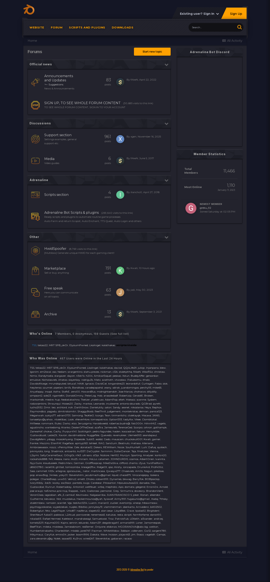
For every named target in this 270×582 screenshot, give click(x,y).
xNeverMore (82, 419)
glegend (140, 486)
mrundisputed (57, 383)
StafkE (66, 391)
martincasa (98, 471)
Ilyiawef (108, 498)
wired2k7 (88, 538)
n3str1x (80, 375)
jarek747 (85, 530)
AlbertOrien (147, 459)
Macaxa (146, 415)
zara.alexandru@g (41, 538)
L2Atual (70, 514)
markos (87, 403)
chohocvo (140, 391)
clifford (123, 463)
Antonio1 (78, 486)
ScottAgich (84, 431)
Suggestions (56, 84)
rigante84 (58, 395)
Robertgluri (37, 510)
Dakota (94, 534)
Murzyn (125, 455)
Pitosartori (109, 482)
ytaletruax (97, 399)
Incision (112, 534)
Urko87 (70, 510)
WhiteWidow (111, 530)
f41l (51, 459)
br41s (68, 387)
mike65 (157, 387)
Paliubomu (134, 379)
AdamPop (111, 399)
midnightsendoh (107, 391)
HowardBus (88, 391)
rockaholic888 (38, 459)
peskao (117, 375)
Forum (57, 27)
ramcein (51, 502)
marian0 (103, 502)
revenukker (120, 435)
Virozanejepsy (140, 475)
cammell (41, 471)
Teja (133, 451)
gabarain (116, 538)
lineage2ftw (88, 467)
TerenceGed (125, 427)
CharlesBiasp (48, 479)
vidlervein (137, 530)
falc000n (137, 423)
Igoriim (34, 371)
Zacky (78, 403)
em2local (45, 371)
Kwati (134, 268)
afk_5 (61, 494)
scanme (141, 399)
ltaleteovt (67, 518)
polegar (34, 479)
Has (153, 482)
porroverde (83, 514)
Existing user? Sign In (199, 14)
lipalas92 (140, 510)
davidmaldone (77, 435)
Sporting (136, 455)
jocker (71, 534)
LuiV (144, 447)
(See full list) (119, 333)
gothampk (160, 427)
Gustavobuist (38, 435)
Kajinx (64, 522)
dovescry (139, 490)
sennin (73, 522)
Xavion (63, 435)
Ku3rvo (77, 538)
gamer (156, 439)
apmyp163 (81, 443)
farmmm (107, 451)
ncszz (52, 447)
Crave (130, 510)
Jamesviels (110, 427)
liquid (115, 475)
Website (37, 27)
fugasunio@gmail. (138, 498)
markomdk (37, 399)
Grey (116, 490)
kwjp (86, 482)
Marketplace (55, 268)
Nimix (33, 375)
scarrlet (61, 502)
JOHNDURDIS (119, 459)
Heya (148, 407)
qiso (110, 467)
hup (57, 399)
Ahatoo (62, 379)
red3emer (88, 526)
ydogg (51, 439)
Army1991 (120, 498)
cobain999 (102, 479)
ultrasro (87, 455)
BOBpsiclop (152, 479)
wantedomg (52, 427)
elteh (122, 399)
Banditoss (78, 387)
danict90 (155, 514)
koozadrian (128, 431)
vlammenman (113, 506)
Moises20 (67, 403)
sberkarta (129, 506)
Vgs (70, 502)
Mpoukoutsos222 (127, 482)
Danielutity (97, 407)
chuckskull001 (133, 439)
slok (165, 383)
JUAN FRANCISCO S (119, 494)
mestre (49, 399)
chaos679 (125, 475)
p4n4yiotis (36, 451)
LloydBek (120, 510)
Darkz (66, 423)
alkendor (155, 494)
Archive (50, 314)
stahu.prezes (91, 371)
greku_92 (205, 207)
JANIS (155, 415)
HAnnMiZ (150, 423)
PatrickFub (122, 518)
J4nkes (53, 475)
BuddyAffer (138, 375)
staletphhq (125, 371)
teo (53, 407)
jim (133, 534)
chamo (133, 463)
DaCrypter (93, 451)
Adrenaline (39, 180)
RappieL (74, 490)
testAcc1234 (80, 502)
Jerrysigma (85, 423)
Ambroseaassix (39, 447)
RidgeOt (102, 467)
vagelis (161, 423)
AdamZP (95, 522)
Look (71, 419)
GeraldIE (138, 395)
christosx (159, 371)
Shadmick (57, 451)
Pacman (97, 530)
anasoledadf (111, 395)
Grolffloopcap (93, 463)
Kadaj (154, 498)
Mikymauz (36, 534)
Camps (161, 534)
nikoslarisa (137, 407)
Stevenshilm (76, 475)
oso (54, 371)
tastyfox (128, 419)
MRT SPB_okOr (58, 345)
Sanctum (111, 443)
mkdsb (75, 530)
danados (144, 482)
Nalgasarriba (97, 494)
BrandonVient (154, 490)
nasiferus (82, 510)
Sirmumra (126, 490)
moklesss (57, 526)
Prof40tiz (157, 467)
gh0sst (60, 467)
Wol (58, 498)
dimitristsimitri (67, 411)
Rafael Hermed (52, 518)
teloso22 (43, 345)
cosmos (133, 459)
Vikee (137, 419)
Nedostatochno (70, 399)
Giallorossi (93, 490)
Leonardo (99, 403)
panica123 (156, 411)
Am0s (139, 471)
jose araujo (36, 490)
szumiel (47, 387)
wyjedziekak (60, 506)
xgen (133, 136)
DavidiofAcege (38, 383)
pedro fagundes (102, 431)
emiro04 (61, 534)
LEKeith (134, 518)
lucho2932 (36, 407)
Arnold (163, 486)
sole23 (47, 395)
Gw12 (147, 530)
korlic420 (160, 455)
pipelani (58, 387)
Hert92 (115, 455)
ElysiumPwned (78, 345)
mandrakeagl (82, 518)
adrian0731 (63, 415)
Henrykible (152, 431)
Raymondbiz (38, 411)
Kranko (65, 427)
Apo (120, 486)
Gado (107, 439)
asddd (99, 439)
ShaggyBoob (85, 411)
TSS (32, 367)
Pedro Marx (65, 463)
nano (66, 459)
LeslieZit (52, 435)
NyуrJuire (36, 463)
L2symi (34, 455)
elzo (74, 423)
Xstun (126, 375)
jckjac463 (124, 534)
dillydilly (152, 391)
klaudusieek (50, 463)
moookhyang (64, 439)
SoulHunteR (133, 447)
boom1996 (82, 534)
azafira (98, 427)
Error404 (152, 486)
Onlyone (100, 526)
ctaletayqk (134, 415)
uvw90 (62, 479)
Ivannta (160, 459)
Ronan (144, 494)
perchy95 (145, 387)
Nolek (57, 538)
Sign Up (236, 14)
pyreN (156, 403)
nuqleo (73, 506)
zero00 (75, 391)
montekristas (130, 411)
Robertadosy (64, 486)
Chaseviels (128, 471)
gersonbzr (152, 375)
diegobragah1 (110, 522)
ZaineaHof (36, 431)
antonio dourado (130, 403)
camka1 (70, 494)
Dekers (98, 447)
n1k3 (78, 455)
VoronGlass (36, 494)
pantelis (77, 482)
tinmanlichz (119, 415)
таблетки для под (55, 490)
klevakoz (49, 498)
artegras (60, 471)
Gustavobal (37, 486)
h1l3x (51, 471)
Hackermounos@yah (90, 498)
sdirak (116, 387)
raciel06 (49, 467)
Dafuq (152, 447)
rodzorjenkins (38, 403)
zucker (114, 502)
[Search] (212, 27)
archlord (62, 407)
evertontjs (126, 502)
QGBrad (146, 403)
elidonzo (112, 526)
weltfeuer (90, 486)
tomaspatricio (99, 419)
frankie (34, 443)
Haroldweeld (100, 423)
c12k (115, 371)
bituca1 (72, 383)
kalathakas (108, 345)
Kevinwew (82, 494)
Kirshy (118, 467)
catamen (103, 459)
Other (34, 237)
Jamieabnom (72, 526)
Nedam (62, 371)
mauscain (118, 439)
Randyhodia (45, 375)
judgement (114, 411)
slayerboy (74, 379)
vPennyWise (65, 447)
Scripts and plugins (87, 27)
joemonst (106, 490)
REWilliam (109, 447)
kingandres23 (116, 383)
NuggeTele (93, 435)
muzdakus (68, 498)
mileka (47, 526)
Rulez (58, 423)
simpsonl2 (36, 395)
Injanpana (152, 367)
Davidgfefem (38, 439)
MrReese (35, 423)
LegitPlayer (58, 510)
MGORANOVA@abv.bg (133, 526)
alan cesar (107, 510)
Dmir (47, 407)
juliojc (141, 367)
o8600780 (36, 467)
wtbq (101, 486)
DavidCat (101, 383)
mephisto (111, 486)
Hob (99, 395)
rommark (47, 423)
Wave (103, 534)
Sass (32, 471)
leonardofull (133, 383)
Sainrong (77, 415)
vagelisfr (150, 534)
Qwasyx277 (113, 471)
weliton (153, 526)
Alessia (58, 459)
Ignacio (89, 383)
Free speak (53, 288)
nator (86, 471)
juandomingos (130, 387)
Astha (56, 391)
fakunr (141, 431)
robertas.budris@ (119, 423)
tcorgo (99, 415)
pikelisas (159, 471)
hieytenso (36, 387)
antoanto (70, 451)
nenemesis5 (98, 514)
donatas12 (86, 447)
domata (129, 486)
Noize (120, 447)
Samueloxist (99, 518)
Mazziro (45, 443)
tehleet (93, 443)
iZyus (142, 463)
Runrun (50, 486)
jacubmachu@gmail (98, 475)
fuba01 (48, 514)
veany (107, 387)
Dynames (116, 479)
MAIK (80, 383)
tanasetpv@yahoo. (41, 419)
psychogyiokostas (40, 506)
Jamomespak (152, 522)
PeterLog (90, 395)
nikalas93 (35, 518)
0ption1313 (115, 419)
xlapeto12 (94, 510)
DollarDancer (122, 451)
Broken (148, 395)
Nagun (148, 471)
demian (143, 411)
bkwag (127, 479)
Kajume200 (52, 522)
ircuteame (112, 403)
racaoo (128, 538)
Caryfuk (49, 534)
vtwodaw (120, 379)
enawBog (42, 475)
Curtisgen (148, 383)
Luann (93, 502)
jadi (133, 289)
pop (32, 475)
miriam (83, 459)
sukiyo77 (50, 415)
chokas (48, 431)
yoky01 (63, 475)
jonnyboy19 (96, 506)
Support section (58, 135)
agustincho (37, 427)
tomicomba (72, 467)
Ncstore (104, 455)
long (47, 451)
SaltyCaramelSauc (51, 455)
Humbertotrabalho (41, 530)
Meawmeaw (149, 502)
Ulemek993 (135, 435)
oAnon (148, 427)
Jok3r (48, 482)
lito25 (74, 459)
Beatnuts (124, 443)
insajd (48, 391)
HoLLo (93, 459)
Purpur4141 (69, 431)
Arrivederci (142, 506)
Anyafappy (37, 391)
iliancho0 (136, 192)
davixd (118, 367)
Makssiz (130, 399)
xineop (137, 502)
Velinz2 (72, 479)
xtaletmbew (37, 502)
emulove (35, 379)
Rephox (156, 407)
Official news (41, 64)
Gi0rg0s (69, 455)
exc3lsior (66, 482)
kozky (56, 482)
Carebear (96, 482)
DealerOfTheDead (82, 427)
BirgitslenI (153, 510)
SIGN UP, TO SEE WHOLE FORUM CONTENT (82, 103)
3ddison (125, 530)
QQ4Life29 (130, 367)
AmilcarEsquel (102, 375)
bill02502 (156, 506)
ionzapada (129, 467)
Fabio (158, 383)
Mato (97, 379)
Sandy (116, 407)
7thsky (163, 498)
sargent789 (159, 530)
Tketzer (85, 399)
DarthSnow (81, 407)
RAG (101, 443)
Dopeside (79, 439)
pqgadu (52, 411)
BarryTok (138, 479)
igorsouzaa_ (74, 471)
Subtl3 (90, 439)
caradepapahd (94, 387)
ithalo (146, 379)
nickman (105, 371)
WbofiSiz (147, 371)
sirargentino (75, 371)
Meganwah (37, 415)
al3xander (147, 518)
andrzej (158, 518)
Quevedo (106, 435)
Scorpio (138, 427)
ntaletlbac (60, 419)
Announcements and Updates (58, 78)
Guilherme (36, 498)
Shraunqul (54, 403)
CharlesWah (62, 530)
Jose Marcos (125, 391)
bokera (154, 475)
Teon (107, 415)
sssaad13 (67, 538)
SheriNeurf (36, 514)
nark (83, 490)
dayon (71, 375)
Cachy (57, 431)
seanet (126, 407)
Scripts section (56, 195)
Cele (76, 447)
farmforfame (141, 514)
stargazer (60, 375)
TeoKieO (89, 415)
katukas (111, 514)
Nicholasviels (49, 379)
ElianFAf (56, 443)
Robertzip (125, 395)
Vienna (154, 451)
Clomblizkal (149, 419)
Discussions (40, 123)
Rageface (68, 443)
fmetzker (142, 451)
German (79, 463)
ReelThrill (100, 411)
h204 (89, 375)
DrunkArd (143, 467)
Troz (111, 518)
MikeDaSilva (110, 463)
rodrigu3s (87, 379)
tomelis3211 (36, 522)
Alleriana (147, 443)
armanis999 (127, 522)
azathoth (107, 379)
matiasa (136, 443)
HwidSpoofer (55, 249)
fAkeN (134, 79)
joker (136, 494)
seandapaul (150, 435)
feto (47, 510)
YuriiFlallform (155, 463)
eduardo (84, 522)
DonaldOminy (75, 395)
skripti (128, 514)
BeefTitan (36, 526)
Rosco (140, 534)
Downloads (123, 27)
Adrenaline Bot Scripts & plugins (71, 213)
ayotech (162, 447)
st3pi (96, 455)
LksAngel (94, 345)
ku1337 (81, 451)
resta (120, 514)
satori (108, 407)
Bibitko (82, 506)
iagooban (50, 494)
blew (163, 367)
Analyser (148, 455)
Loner (139, 522)
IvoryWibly (36, 482)
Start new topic (152, 51)
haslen (116, 431)
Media (49, 159)
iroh (70, 407)
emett (81, 479)
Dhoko (90, 479)
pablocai (59, 514)
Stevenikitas (102, 538)
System (152, 399)
